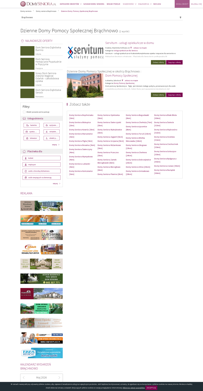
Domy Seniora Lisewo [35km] (167, 166)
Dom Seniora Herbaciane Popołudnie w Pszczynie (48, 61)
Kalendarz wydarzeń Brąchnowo (35, 366)
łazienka (33, 125)
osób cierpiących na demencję (39, 177)
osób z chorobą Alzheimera (38, 171)
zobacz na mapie (140, 48)
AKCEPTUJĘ (151, 388)
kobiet (30, 158)
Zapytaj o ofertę (174, 62)
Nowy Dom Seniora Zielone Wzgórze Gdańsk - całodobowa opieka (47, 77)
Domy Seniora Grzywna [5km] (111, 141)
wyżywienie (53, 125)
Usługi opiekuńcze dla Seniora (126, 50)
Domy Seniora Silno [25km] (138, 167)
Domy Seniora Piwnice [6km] (110, 174)
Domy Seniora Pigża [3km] (80, 141)
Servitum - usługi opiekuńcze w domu (129, 43)
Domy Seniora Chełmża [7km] (139, 122)
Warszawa (39, 96)
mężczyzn (32, 164)
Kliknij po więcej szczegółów (134, 388)
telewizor (33, 138)
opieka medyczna (34, 131)
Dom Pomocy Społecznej (121, 75)
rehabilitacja (54, 131)
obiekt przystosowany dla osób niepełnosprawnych (54, 138)
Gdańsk (38, 85)
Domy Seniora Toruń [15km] (138, 133)
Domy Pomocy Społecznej (124, 83)
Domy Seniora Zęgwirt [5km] (110, 137)
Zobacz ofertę (158, 62)
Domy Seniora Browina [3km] (82, 145)
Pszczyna (39, 68)
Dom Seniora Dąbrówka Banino (48, 49)
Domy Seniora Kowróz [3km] (81, 129)
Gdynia (38, 54)
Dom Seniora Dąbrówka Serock (48, 91)
